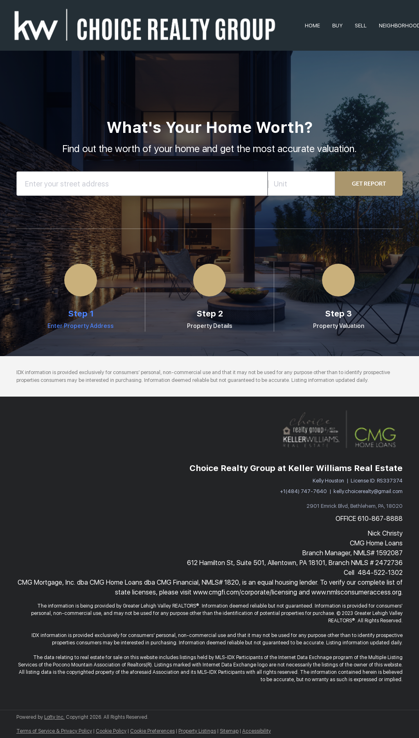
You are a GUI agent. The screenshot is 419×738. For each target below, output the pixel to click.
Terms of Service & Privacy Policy (54, 731)
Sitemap (229, 731)
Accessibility (256, 731)
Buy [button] (337, 25)
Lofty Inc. (54, 717)
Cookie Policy (111, 731)
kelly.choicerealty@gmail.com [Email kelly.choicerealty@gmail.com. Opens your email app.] (368, 491)
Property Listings (197, 731)
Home (312, 25)
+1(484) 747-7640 (303, 491)
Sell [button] (361, 25)
